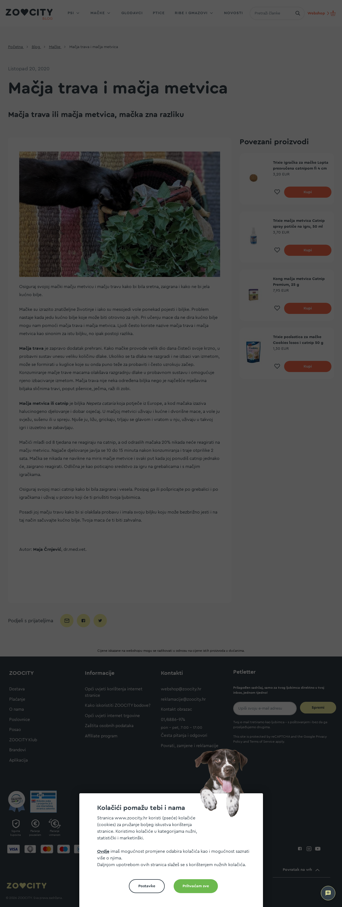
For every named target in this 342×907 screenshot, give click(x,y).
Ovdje (103, 851)
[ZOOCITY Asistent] (328, 893)
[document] (173, 852)
